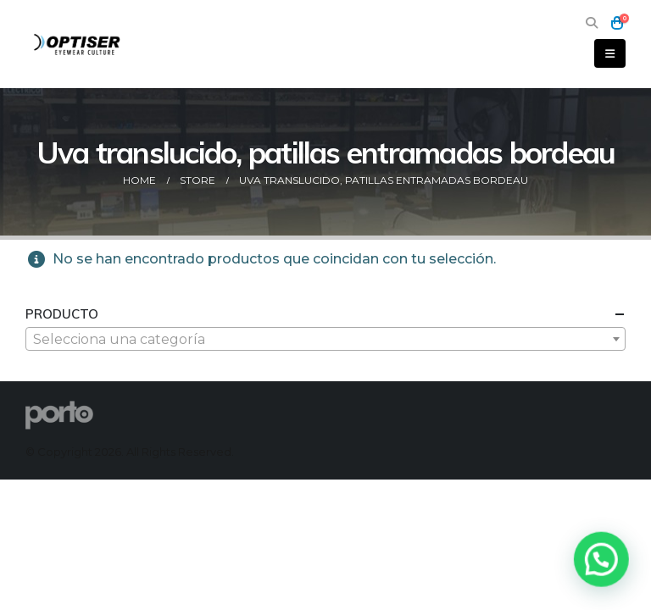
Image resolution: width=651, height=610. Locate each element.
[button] (591, 23)
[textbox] (325, 340)
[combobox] (325, 339)
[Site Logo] (78, 43)
